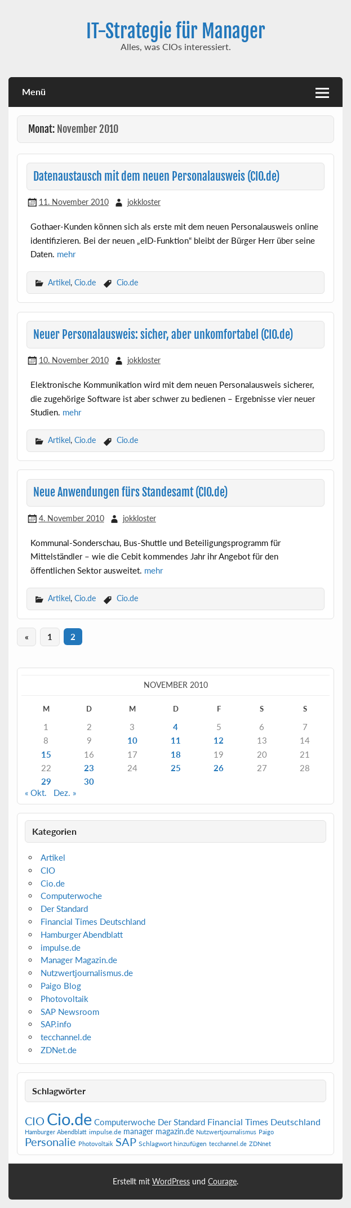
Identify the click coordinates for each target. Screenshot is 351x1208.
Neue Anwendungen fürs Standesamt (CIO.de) (130, 492)
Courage (222, 1181)
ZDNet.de (59, 1050)
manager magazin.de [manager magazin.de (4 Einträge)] (158, 1131)
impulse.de (61, 947)
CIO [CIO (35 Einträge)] (35, 1121)
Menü (34, 91)
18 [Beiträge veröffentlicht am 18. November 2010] (176, 754)
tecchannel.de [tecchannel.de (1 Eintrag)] (228, 1143)
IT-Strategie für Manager (175, 31)
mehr (66, 254)
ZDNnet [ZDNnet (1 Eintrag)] (260, 1143)
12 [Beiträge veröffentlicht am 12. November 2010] (219, 740)
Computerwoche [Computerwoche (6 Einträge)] (124, 1122)
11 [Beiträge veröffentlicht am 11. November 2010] (176, 740)
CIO (48, 870)
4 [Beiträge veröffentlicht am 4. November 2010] (175, 727)
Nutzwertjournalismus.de (87, 973)
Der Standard (64, 908)
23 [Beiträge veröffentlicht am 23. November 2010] (89, 768)
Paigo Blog (61, 986)
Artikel (59, 282)
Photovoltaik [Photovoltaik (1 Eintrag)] (95, 1143)
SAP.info (56, 1024)
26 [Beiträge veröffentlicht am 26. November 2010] (219, 768)
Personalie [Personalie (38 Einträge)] (50, 1141)
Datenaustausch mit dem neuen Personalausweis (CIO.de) (156, 176)
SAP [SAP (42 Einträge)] (125, 1141)
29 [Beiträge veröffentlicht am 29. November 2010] (46, 781)
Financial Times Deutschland (93, 921)
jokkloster (144, 202)
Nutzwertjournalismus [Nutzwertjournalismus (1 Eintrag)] (226, 1131)
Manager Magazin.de (79, 960)
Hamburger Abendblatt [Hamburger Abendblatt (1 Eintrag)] (56, 1131)
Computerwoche (71, 896)
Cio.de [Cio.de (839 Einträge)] (69, 1119)
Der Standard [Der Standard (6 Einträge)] (181, 1122)
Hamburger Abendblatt (82, 934)
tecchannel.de (66, 1037)
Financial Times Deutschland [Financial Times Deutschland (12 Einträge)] (264, 1121)
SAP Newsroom (70, 1011)
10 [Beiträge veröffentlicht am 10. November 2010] (132, 740)
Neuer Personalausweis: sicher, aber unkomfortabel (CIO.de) (163, 335)
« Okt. (36, 793)
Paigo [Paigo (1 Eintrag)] (266, 1131)
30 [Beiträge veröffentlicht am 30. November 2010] (89, 781)
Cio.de (85, 282)
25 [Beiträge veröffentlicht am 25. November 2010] (176, 768)
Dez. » (65, 793)
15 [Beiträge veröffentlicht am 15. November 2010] (46, 754)
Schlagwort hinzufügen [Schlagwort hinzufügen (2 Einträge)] (173, 1143)
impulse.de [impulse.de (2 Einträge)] (105, 1132)
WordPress (171, 1181)
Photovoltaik (64, 999)
